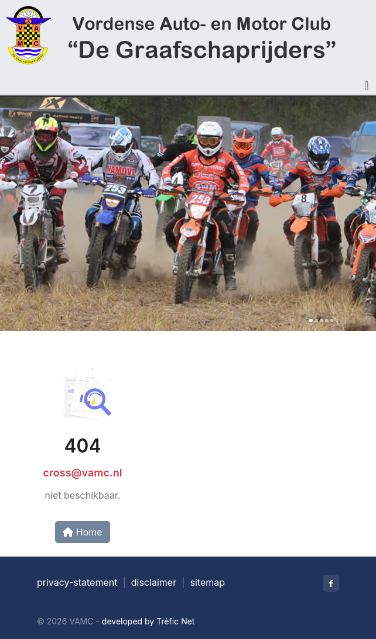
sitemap (207, 582)
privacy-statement (77, 582)
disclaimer (153, 582)
